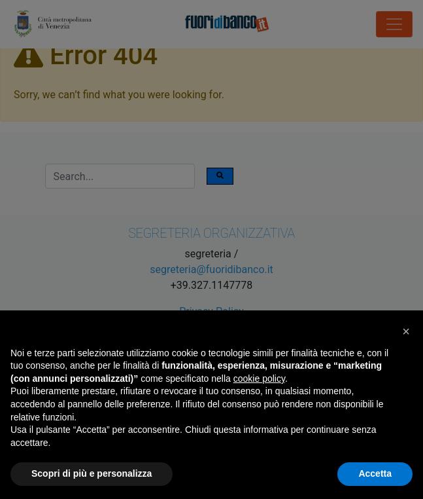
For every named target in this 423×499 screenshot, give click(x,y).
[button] (406, 331)
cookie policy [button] (259, 378)
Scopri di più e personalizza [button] (91, 473)
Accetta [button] (375, 473)
